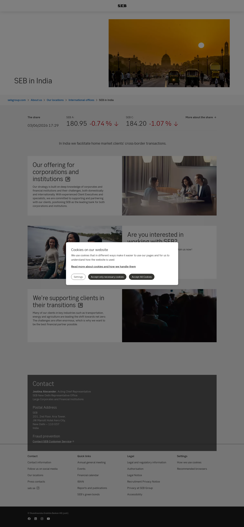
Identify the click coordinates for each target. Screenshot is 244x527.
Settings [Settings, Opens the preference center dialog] (78, 276)
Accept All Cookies (142, 276)
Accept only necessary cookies (107, 276)
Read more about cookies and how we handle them (103, 266)
